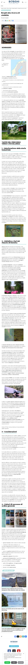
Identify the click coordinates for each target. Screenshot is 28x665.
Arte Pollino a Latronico (8, 317)
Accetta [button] (7, 662)
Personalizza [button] (20, 662)
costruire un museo (7, 352)
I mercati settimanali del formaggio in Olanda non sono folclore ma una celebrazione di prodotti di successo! (13, 630)
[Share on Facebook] (4, 21)
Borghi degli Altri (6, 10)
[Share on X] (6, 21)
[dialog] (14, 658)
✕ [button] (23, 653)
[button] (2, 2)
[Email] (9, 21)
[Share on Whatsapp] (7, 21)
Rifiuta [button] (14, 662)
